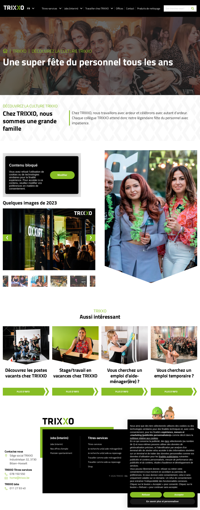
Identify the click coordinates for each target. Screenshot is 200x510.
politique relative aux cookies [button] (144, 438)
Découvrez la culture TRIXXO (68, 51)
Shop (90, 469)
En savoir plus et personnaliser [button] (162, 501)
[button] (16, 285)
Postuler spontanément (61, 455)
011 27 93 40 (15, 491)
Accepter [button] (179, 494)
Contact (130, 8)
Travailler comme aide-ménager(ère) (104, 460)
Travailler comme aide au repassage (104, 464)
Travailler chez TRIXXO (99, 8)
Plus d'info (23, 394)
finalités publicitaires (168, 456)
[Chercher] (193, 8)
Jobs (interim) (73, 8)
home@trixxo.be (17, 480)
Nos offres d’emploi (59, 451)
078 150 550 (15, 476)
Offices (119, 8)
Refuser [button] (146, 494)
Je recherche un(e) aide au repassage (104, 455)
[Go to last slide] (7, 237)
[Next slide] (90, 237)
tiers (167, 441)
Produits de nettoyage (148, 8)
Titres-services (51, 8)
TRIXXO (21, 51)
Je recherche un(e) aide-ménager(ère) (105, 451)
